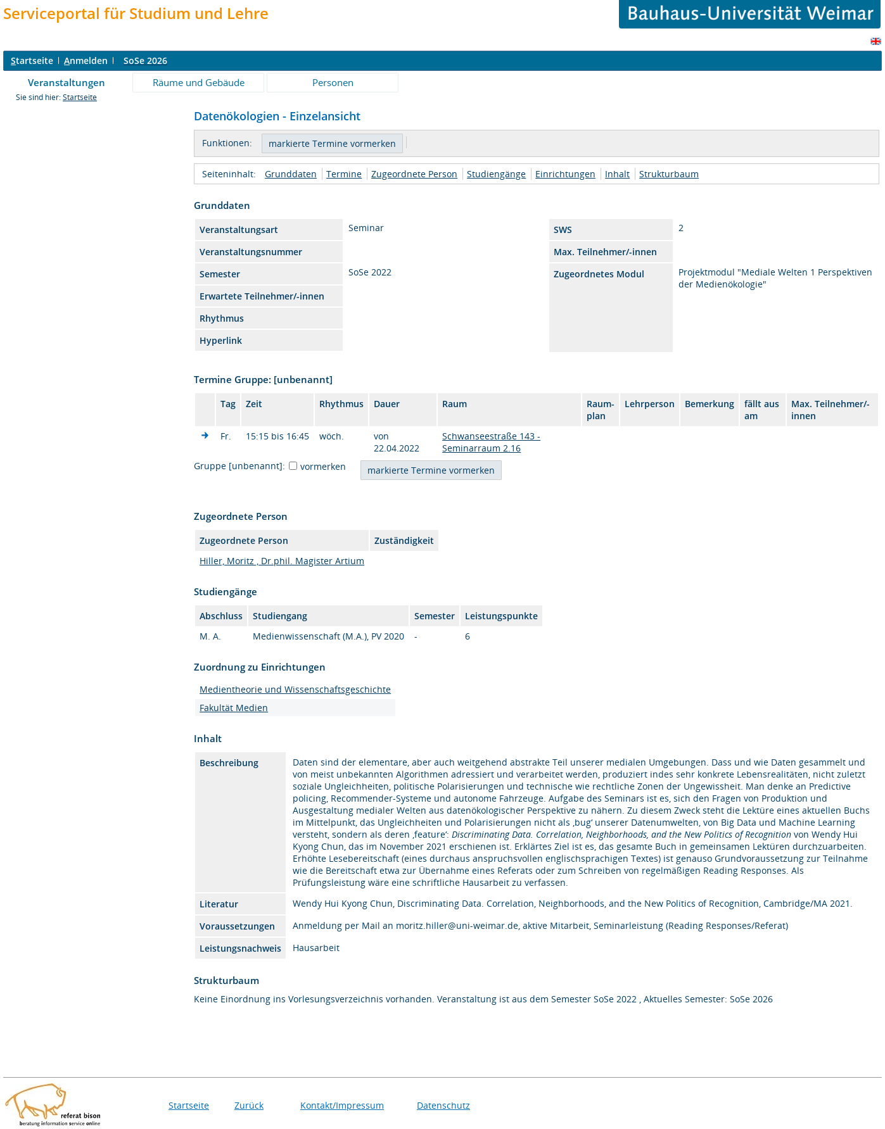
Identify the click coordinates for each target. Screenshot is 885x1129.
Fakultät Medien (234, 708)
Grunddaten (291, 174)
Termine (344, 174)
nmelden (86, 60)
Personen (332, 82)
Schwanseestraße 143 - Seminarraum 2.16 (491, 442)
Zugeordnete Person (414, 174)
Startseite (80, 97)
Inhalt (617, 174)
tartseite (32, 60)
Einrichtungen (565, 174)
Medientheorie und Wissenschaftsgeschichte (295, 689)
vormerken (323, 466)
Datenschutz (443, 1105)
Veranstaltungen (66, 82)
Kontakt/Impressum (342, 1105)
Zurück (249, 1105)
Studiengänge (496, 174)
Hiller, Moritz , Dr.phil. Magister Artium (282, 561)
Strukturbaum (669, 174)
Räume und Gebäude (199, 82)
